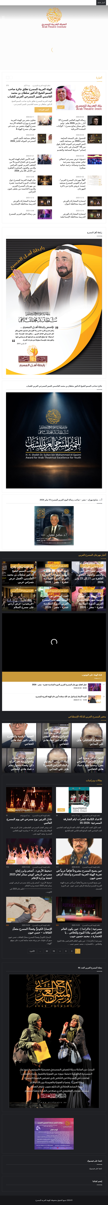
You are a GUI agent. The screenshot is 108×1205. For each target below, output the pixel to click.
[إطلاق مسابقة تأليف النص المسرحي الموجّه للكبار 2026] (45, 138)
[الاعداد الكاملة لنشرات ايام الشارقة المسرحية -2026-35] (79, 800)
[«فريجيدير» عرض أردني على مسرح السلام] (19, 599)
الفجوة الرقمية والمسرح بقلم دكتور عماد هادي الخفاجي (20, 740)
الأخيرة (32, 951)
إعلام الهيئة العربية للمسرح (41, 85)
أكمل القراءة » (43, 110)
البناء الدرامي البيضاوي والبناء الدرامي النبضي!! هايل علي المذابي (56, 765)
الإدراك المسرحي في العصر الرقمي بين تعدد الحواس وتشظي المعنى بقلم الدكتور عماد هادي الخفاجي (56, 736)
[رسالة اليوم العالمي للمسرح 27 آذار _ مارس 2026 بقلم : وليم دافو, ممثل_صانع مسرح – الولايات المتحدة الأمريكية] (94, 120)
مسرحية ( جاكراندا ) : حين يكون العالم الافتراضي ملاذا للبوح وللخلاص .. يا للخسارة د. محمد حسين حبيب (81, 932)
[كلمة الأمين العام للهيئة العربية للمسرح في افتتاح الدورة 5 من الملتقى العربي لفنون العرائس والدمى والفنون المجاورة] (45, 159)
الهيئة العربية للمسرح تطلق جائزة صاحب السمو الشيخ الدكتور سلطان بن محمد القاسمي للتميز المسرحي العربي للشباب (29, 93)
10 (54, 951)
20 (47, 951)
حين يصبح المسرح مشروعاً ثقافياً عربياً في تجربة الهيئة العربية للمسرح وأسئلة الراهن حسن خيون (79, 874)
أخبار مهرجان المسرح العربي (91, 566)
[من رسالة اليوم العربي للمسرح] (45, 214)
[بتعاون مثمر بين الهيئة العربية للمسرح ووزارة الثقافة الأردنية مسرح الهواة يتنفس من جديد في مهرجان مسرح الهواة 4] (45, 120)
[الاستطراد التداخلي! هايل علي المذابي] (89, 735)
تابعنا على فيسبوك (95, 1169)
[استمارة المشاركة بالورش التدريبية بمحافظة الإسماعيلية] (94, 214)
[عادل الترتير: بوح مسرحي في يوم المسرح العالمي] (29, 800)
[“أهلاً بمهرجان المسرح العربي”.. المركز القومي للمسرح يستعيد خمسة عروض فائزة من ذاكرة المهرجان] (94, 180)
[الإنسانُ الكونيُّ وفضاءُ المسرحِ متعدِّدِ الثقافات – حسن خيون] (29, 910)
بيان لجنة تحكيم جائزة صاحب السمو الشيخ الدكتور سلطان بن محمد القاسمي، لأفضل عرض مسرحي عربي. (20, 575)
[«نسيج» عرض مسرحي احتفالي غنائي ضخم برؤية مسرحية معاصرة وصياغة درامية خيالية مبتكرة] (94, 159)
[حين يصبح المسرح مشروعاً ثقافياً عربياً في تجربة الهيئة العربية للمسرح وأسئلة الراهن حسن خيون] (79, 851)
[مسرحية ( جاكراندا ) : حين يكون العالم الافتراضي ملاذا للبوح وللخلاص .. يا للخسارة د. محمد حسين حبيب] (79, 910)
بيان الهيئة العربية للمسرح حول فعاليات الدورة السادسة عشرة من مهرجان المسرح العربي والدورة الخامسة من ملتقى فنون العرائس (22, 186)
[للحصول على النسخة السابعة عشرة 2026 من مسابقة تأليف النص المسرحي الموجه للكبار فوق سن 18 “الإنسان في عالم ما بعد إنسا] (94, 138)
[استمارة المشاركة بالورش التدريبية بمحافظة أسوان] (94, 201)
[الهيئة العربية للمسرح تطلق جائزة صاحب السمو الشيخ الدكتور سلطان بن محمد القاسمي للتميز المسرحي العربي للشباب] (79, 97)
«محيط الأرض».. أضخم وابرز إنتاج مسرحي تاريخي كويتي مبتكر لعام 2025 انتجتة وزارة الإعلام (31, 874)
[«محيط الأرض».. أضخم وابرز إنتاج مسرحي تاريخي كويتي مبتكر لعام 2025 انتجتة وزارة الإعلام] (29, 851)
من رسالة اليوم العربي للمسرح (22, 214)
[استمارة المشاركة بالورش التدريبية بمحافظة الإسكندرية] (45, 201)
